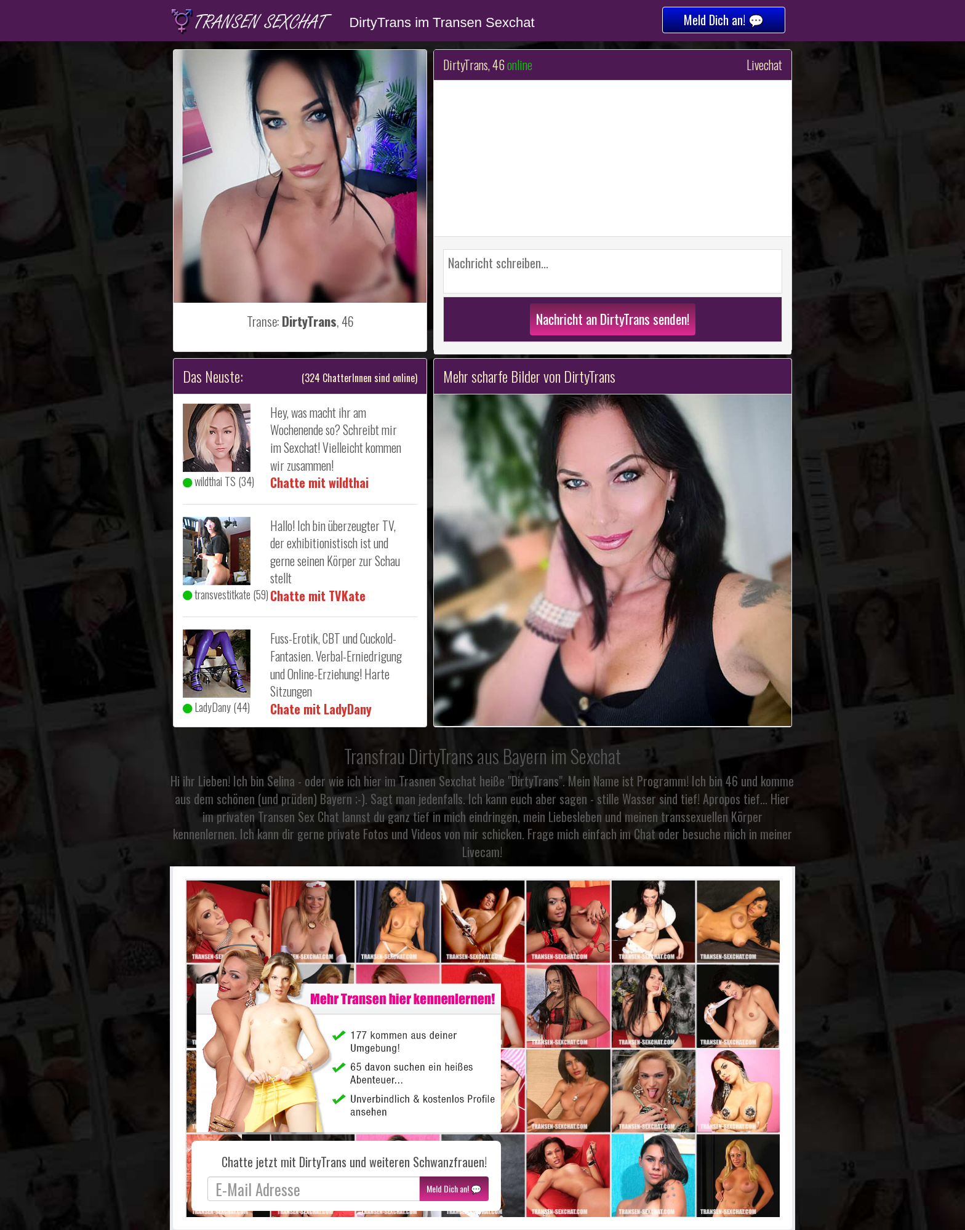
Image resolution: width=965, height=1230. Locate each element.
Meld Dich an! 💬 (724, 19)
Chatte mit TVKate (318, 595)
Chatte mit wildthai (319, 482)
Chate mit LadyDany (321, 709)
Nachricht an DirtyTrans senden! (612, 319)
